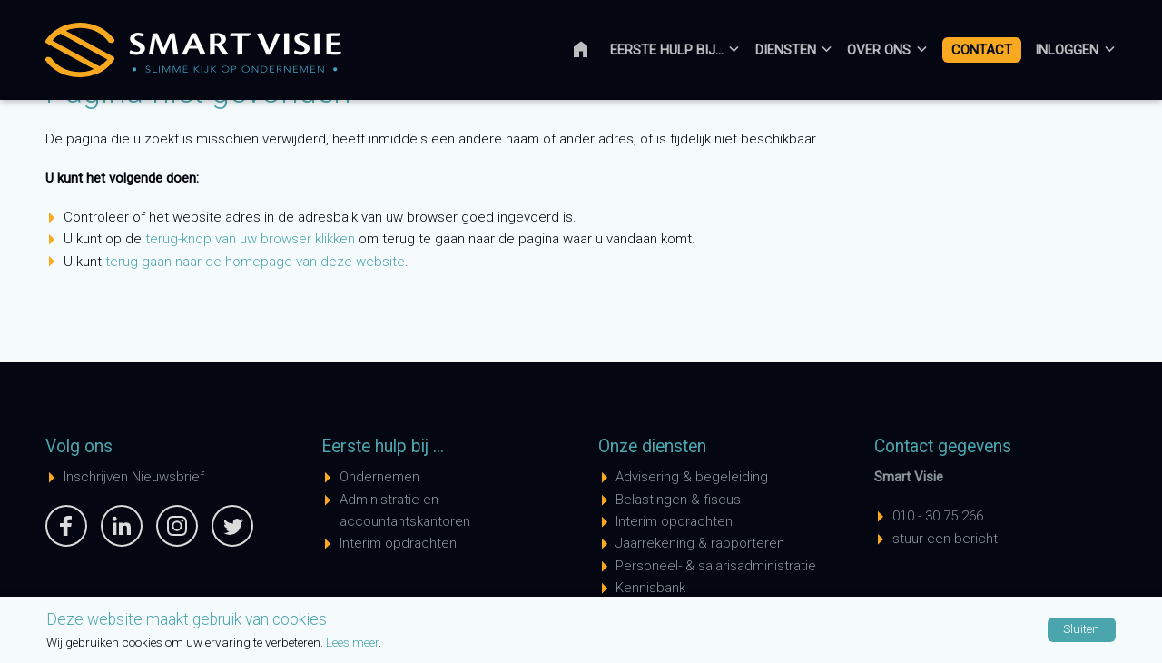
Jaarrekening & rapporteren (699, 543)
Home (591, 50)
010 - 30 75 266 (937, 516)
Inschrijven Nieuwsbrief (134, 477)
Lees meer (352, 642)
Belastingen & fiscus (678, 499)
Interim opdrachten (398, 543)
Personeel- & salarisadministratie (715, 566)
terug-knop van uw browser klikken (250, 239)
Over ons (879, 50)
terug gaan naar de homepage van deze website (255, 261)
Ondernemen (379, 477)
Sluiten (1081, 628)
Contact (981, 50)
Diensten (785, 50)
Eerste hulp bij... (667, 50)
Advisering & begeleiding (691, 477)
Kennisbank (650, 587)
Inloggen (1066, 50)
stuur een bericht (945, 538)
